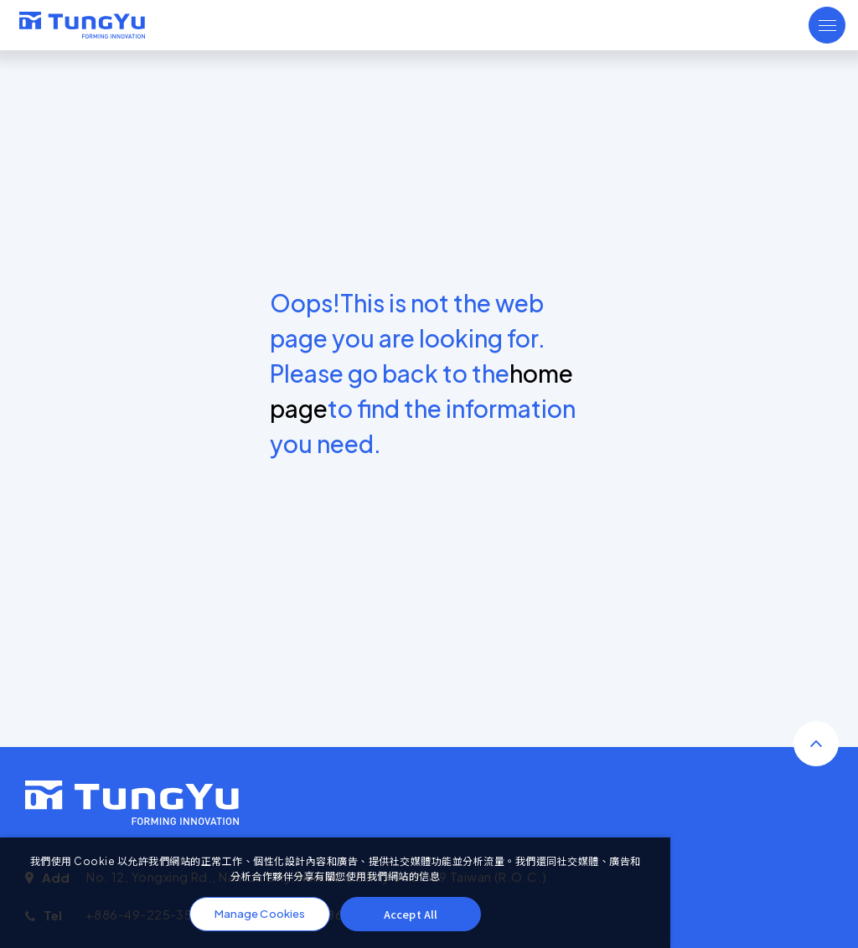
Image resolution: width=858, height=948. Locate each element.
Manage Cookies (259, 913)
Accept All (410, 914)
